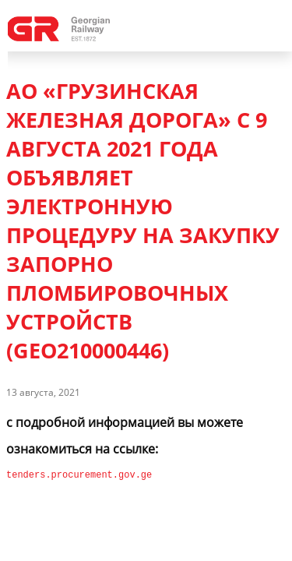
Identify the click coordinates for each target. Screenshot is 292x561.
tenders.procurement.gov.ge (79, 475)
